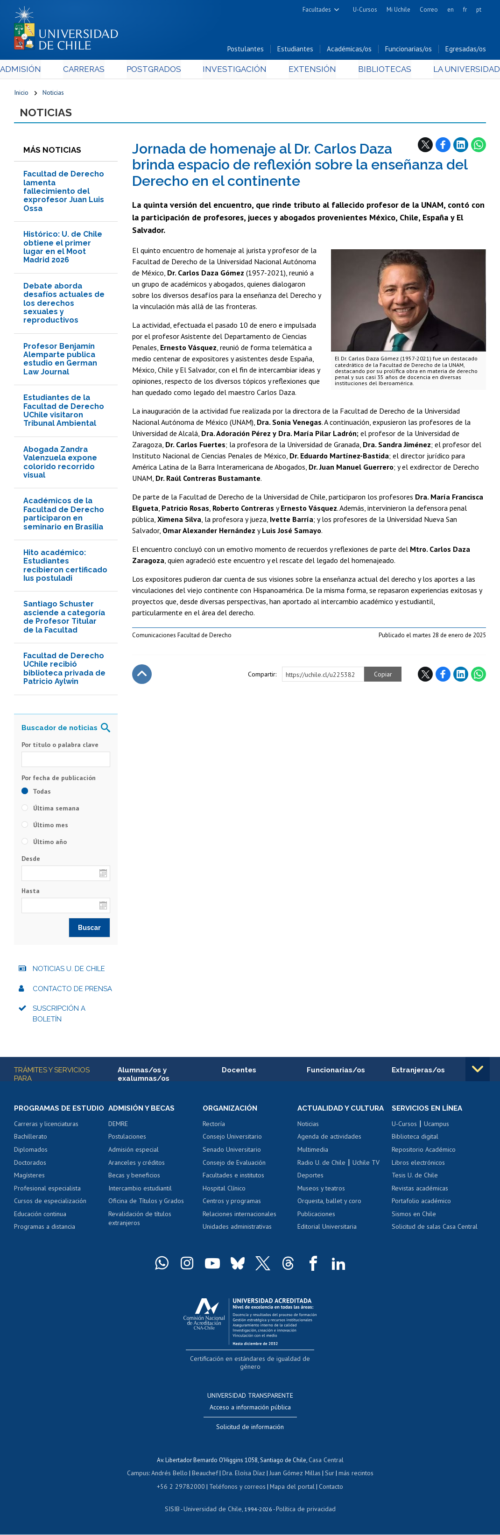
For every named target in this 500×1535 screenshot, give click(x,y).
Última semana (50, 811)
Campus (143, 1475)
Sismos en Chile (414, 1217)
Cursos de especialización (50, 1213)
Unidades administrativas (237, 1229)
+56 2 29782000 (184, 1488)
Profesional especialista (47, 1200)
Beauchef (206, 1475)
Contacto (324, 1488)
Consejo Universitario (232, 1139)
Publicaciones (316, 1217)
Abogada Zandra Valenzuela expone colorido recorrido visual (60, 465)
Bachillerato (30, 1148)
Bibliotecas (374, 71)
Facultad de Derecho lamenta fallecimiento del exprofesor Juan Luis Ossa (63, 194)
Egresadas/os (465, 50)
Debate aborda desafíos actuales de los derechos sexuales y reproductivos (64, 306)
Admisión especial (133, 1152)
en (450, 10)
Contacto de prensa (72, 991)
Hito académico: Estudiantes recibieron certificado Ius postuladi (65, 568)
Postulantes (245, 50)
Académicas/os (349, 50)
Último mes (44, 828)
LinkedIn (461, 147)
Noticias (53, 94)
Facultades (317, 10)
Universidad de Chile (213, 1510)
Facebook (443, 147)
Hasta (30, 893)
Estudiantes (295, 50)
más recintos (351, 1475)
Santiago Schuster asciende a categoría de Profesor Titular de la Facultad (64, 619)
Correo (429, 10)
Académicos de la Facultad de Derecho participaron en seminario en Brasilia (63, 516)
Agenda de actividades (329, 1139)
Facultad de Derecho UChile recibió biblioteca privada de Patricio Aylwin (64, 671)
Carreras (93, 71)
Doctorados (30, 1174)
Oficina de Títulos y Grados (146, 1204)
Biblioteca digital (415, 1139)
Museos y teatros (321, 1191)
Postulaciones (127, 1139)
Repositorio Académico (424, 1152)
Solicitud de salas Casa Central (435, 1229)
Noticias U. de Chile (69, 971)
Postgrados (159, 71)
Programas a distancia (44, 1238)
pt (478, 10)
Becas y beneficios (134, 1178)
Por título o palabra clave (60, 747)
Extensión (307, 71)
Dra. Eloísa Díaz (243, 1475)
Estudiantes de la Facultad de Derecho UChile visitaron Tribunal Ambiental (63, 413)
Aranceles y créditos (136, 1166)
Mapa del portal (287, 1488)
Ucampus (436, 1127)
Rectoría (214, 1127)
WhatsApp (478, 147)
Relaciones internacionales (239, 1217)
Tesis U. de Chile (415, 1178)
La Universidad (451, 71)
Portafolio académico (421, 1204)
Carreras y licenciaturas (46, 1135)
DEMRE (118, 1127)
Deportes (310, 1178)
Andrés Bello (173, 1475)
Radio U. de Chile (321, 1166)
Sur (326, 1475)
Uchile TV (366, 1166)
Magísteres (29, 1187)
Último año (44, 844)
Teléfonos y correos (236, 1488)
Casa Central (326, 1461)
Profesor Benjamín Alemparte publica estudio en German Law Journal (60, 361)
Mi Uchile (398, 10)
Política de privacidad (302, 1510)
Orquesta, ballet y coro (329, 1204)
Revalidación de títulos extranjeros (139, 1222)
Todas (36, 794)
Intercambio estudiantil (140, 1191)
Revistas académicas (420, 1191)
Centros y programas (232, 1204)
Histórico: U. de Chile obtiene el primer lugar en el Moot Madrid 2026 (62, 249)
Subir (142, 677)
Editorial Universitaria (327, 1229)
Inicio (21, 94)
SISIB (176, 1510)
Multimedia (312, 1152)
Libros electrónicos (418, 1166)
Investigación (235, 71)
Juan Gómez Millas (293, 1475)
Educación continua (40, 1225)
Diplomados (31, 1161)
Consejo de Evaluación (234, 1166)
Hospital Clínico (224, 1191)
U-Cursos (365, 10)
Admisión (35, 71)
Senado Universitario (232, 1152)
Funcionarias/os (408, 50)
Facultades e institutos (233, 1178)
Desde (30, 861)
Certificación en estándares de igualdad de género (251, 1370)
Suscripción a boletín (59, 1016)
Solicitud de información (250, 1428)
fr (465, 10)
